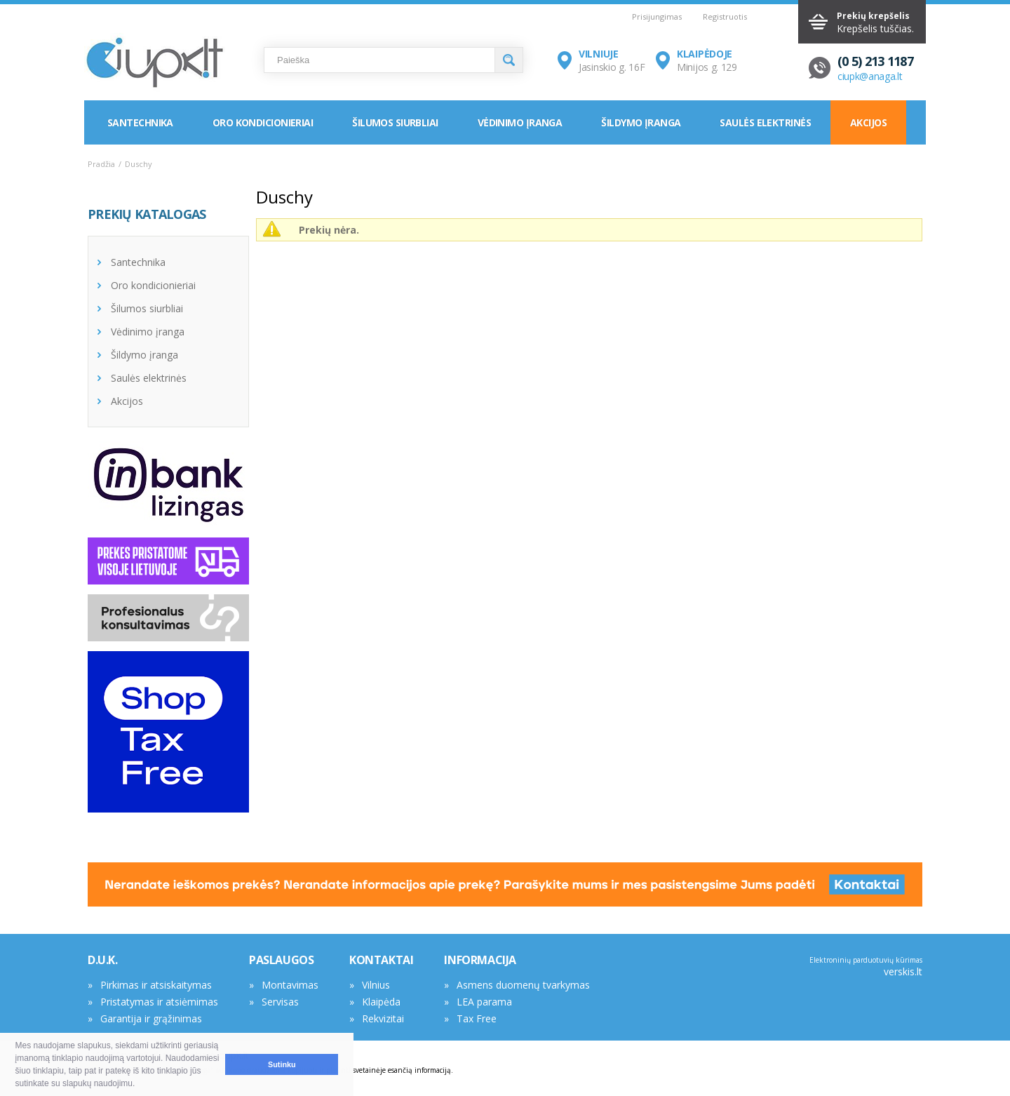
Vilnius (376, 984)
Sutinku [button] (282, 1064)
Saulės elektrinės (765, 122)
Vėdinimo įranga (520, 122)
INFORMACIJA (480, 960)
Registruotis (725, 16)
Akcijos (868, 122)
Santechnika (140, 122)
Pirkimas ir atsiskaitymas (156, 984)
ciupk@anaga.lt (870, 76)
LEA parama (484, 1001)
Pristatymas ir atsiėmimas (159, 1001)
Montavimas (290, 984)
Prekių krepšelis (873, 16)
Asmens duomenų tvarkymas (523, 984)
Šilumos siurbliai (395, 122)
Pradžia (101, 164)
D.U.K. (103, 960)
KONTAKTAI (381, 960)
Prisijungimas (657, 16)
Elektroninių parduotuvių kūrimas (865, 960)
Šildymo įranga (640, 122)
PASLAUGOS (281, 960)
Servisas (280, 1001)
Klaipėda (381, 1001)
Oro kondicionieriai (263, 122)
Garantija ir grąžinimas (151, 1018)
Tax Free (477, 1018)
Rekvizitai (383, 1018)
